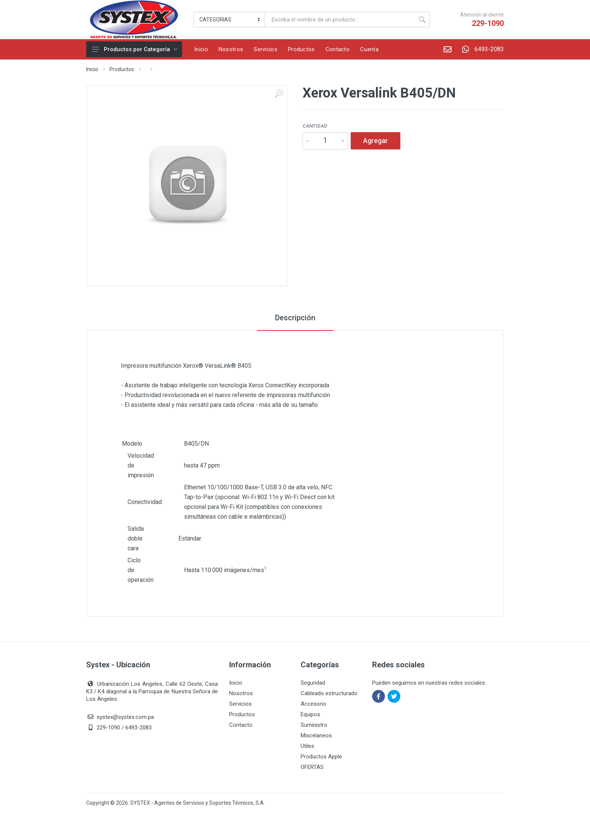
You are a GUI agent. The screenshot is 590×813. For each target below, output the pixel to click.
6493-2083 (480, 49)
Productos (121, 69)
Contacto (240, 725)
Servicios (240, 703)
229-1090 (488, 23)
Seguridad (313, 682)
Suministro (314, 725)
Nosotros (241, 693)
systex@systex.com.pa (125, 717)
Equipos (310, 714)
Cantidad (315, 126)
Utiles (307, 746)
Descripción (295, 317)
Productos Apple (321, 756)
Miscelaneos (316, 735)
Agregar (375, 141)
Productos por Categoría (134, 49)
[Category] (229, 19)
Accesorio (313, 703)
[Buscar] (339, 19)
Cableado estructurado (329, 693)
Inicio (92, 69)
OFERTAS (312, 767)
